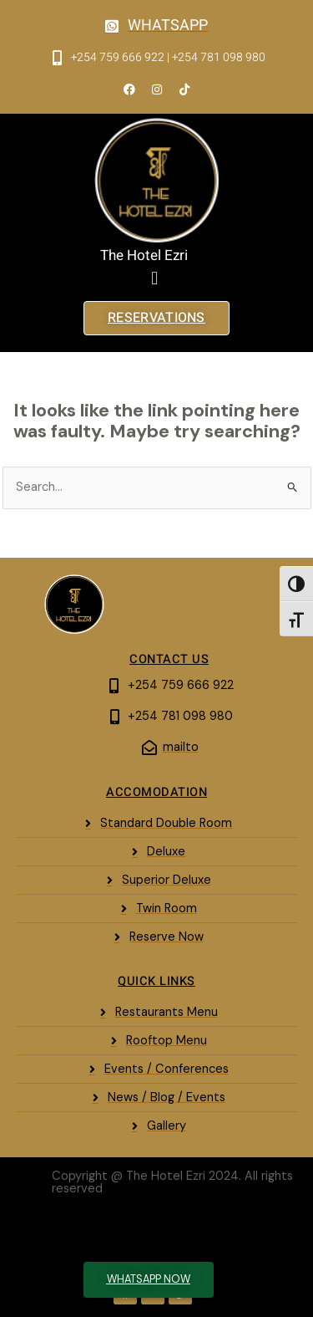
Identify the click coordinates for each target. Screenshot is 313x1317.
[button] (155, 279)
